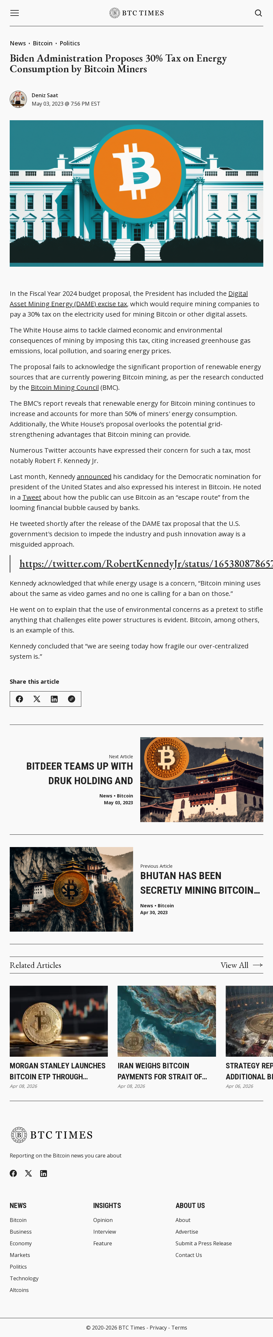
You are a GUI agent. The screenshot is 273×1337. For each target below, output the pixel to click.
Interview (104, 1231)
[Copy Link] (71, 699)
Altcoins (19, 1290)
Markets (20, 1255)
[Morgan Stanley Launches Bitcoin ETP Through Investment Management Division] (59, 1021)
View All (242, 965)
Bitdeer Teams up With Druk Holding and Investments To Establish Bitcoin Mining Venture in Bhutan (74, 774)
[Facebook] (13, 1173)
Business (21, 1231)
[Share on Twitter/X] (36, 699)
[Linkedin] (43, 1173)
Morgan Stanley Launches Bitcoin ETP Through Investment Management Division (58, 1071)
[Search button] (258, 13)
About (183, 1220)
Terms (179, 1327)
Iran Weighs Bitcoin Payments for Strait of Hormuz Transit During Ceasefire (160, 1071)
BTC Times (132, 1327)
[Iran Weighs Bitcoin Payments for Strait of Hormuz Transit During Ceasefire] (167, 1021)
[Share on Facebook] (19, 699)
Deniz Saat (45, 95)
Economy (21, 1243)
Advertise (187, 1231)
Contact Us (189, 1255)
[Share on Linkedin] (54, 699)
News (18, 43)
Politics (70, 43)
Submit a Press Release (204, 1243)
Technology (24, 1278)
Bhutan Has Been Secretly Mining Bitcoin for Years (197, 883)
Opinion (103, 1220)
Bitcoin (43, 43)
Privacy (158, 1327)
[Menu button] (14, 13)
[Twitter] (28, 1173)
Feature (102, 1243)
